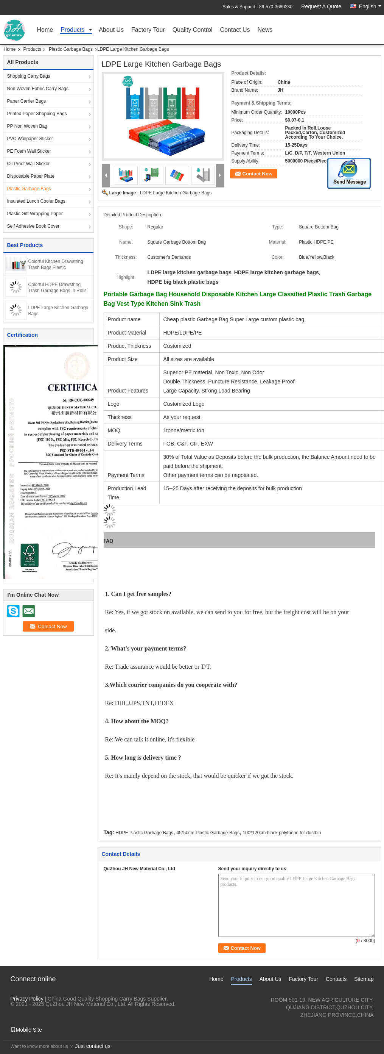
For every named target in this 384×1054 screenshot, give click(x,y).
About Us (111, 30)
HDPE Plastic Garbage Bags (144, 832)
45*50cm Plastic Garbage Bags (207, 832)
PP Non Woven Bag (27, 126)
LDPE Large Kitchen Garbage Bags (175, 192)
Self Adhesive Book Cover (33, 226)
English (370, 6)
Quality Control (193, 30)
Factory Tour (148, 30)
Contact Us (235, 30)
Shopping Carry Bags (28, 76)
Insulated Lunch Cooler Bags (36, 201)
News (265, 30)
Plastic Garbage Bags (71, 49)
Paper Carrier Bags (26, 101)
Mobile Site (26, 1030)
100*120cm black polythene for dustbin (282, 832)
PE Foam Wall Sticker (29, 151)
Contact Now (257, 174)
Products (72, 30)
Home (45, 30)
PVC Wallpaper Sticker (30, 138)
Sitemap (363, 979)
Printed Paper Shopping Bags (37, 113)
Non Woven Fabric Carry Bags (38, 88)
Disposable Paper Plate (30, 176)
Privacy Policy (27, 999)
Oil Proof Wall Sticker (28, 163)
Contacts (336, 979)
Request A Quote (321, 6)
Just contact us (92, 1046)
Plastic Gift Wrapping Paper (35, 213)
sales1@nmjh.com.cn (348, 1023)
